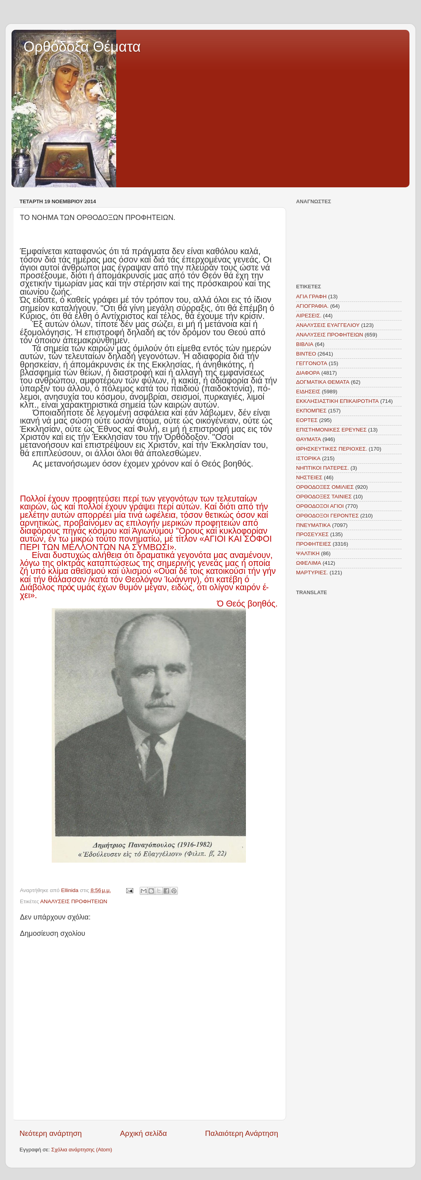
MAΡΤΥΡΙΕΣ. (312, 572)
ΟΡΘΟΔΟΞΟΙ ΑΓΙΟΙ (320, 506)
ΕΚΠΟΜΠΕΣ (311, 411)
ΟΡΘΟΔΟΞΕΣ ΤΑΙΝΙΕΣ (324, 497)
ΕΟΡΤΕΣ (307, 420)
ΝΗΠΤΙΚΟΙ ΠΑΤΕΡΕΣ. (322, 468)
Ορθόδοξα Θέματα (82, 47)
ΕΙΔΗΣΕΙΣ (308, 392)
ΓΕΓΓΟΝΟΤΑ (311, 363)
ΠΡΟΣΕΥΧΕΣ (312, 534)
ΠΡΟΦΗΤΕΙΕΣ (313, 544)
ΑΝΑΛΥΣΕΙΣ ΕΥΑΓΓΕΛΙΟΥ (328, 325)
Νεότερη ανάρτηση (50, 1133)
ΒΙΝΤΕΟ (306, 354)
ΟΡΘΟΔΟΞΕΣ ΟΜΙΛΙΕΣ (325, 487)
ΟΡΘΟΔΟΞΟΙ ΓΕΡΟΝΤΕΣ (327, 516)
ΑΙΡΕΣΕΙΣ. (309, 316)
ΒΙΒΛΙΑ (305, 344)
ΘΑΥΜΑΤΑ (308, 439)
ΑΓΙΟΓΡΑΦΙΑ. (312, 306)
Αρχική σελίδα (143, 1133)
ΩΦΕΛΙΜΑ (308, 563)
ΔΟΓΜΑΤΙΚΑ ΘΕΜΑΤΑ (322, 382)
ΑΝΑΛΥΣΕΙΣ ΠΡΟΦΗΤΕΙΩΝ (73, 901)
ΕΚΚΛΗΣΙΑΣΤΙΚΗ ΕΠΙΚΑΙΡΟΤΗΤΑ (337, 401)
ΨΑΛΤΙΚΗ (308, 553)
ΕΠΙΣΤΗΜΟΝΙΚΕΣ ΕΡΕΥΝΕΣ (331, 430)
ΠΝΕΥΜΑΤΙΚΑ (313, 525)
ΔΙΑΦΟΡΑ (308, 373)
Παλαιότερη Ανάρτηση (241, 1133)
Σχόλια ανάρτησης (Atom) (81, 1150)
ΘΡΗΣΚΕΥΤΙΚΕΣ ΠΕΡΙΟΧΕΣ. (331, 449)
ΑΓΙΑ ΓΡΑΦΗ (311, 296)
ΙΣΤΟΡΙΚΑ (308, 458)
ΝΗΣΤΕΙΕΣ (309, 477)
